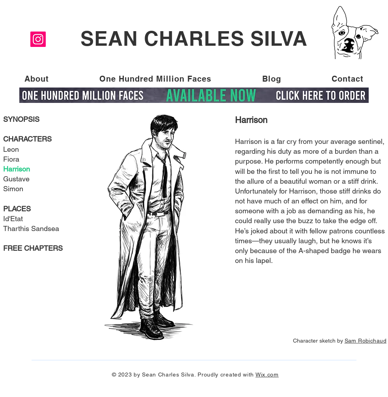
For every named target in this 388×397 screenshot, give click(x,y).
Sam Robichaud (365, 340)
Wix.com (267, 374)
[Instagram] (38, 39)
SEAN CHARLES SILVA (193, 38)
